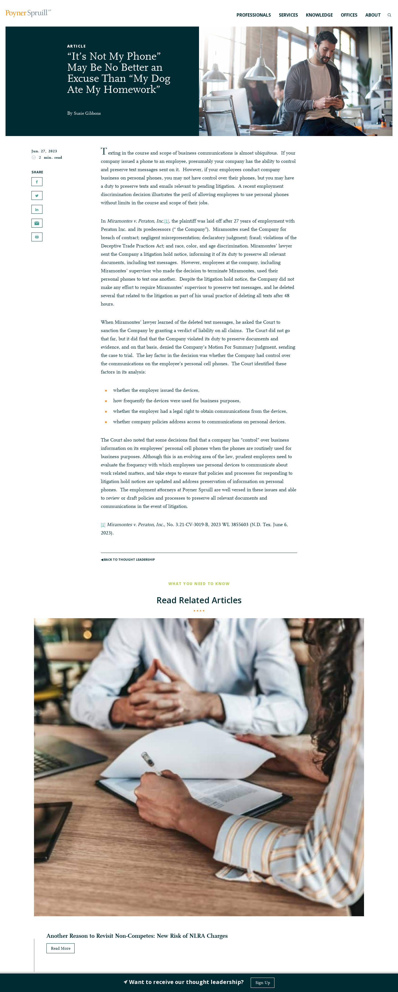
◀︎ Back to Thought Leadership (129, 561)
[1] (167, 221)
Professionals (254, 15)
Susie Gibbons (89, 113)
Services (288, 15)
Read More (33, 770)
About (373, 15)
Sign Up (262, 982)
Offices (349, 15)
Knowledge (319, 15)
